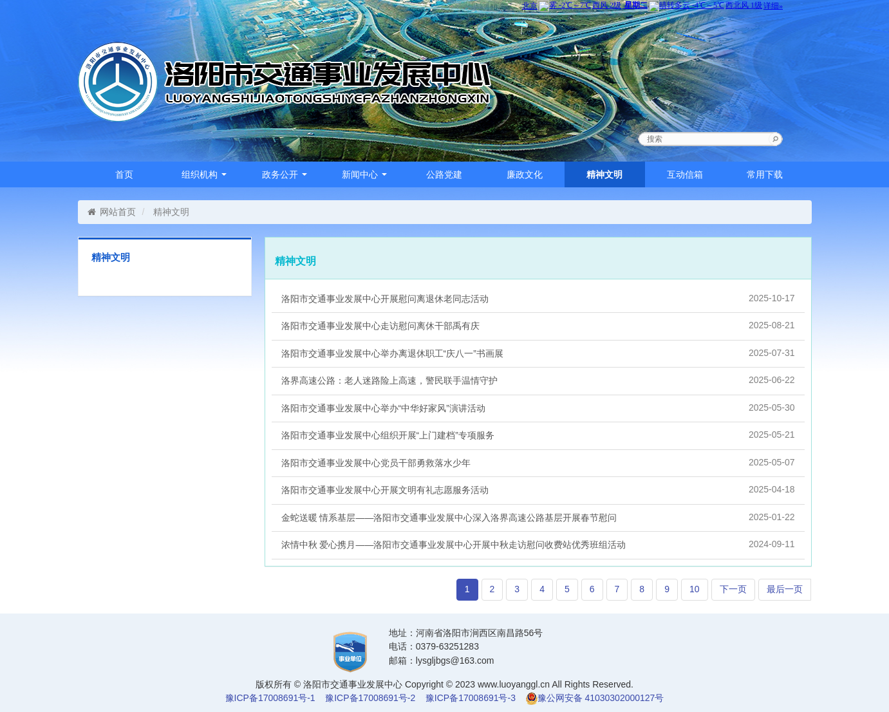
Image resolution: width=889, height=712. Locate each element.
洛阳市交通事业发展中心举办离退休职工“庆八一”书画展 (538, 353)
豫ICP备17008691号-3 (471, 698)
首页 (124, 174)
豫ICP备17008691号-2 (370, 698)
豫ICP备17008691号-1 (270, 698)
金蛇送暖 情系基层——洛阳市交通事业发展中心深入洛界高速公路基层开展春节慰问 (538, 517)
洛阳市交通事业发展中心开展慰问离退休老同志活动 (538, 298)
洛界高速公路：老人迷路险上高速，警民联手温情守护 (538, 380)
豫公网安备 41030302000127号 (601, 698)
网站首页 (112, 212)
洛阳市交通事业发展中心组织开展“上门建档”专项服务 (538, 434)
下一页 (733, 589)
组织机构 (204, 174)
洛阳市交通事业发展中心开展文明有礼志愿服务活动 (538, 489)
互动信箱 (685, 174)
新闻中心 (364, 174)
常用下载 (765, 174)
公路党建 (444, 174)
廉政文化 (525, 174)
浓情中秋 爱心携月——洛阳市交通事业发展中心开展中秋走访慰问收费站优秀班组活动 (538, 544)
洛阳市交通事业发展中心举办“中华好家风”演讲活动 (538, 407)
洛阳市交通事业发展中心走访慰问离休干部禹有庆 (538, 325)
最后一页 (785, 589)
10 (694, 589)
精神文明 (604, 174)
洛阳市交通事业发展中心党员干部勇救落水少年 (538, 462)
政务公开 (284, 174)
